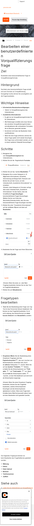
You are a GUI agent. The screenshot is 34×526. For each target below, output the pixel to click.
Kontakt (6, 19)
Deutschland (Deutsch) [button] (12, 13)
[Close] (29, 491)
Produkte (18, 40)
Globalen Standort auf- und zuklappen (30, 40)
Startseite (9, 40)
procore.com (7, 7)
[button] (26, 30)
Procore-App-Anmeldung (19, 19)
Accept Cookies (15, 514)
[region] (15, 507)
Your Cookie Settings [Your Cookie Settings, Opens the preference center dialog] (15, 519)
